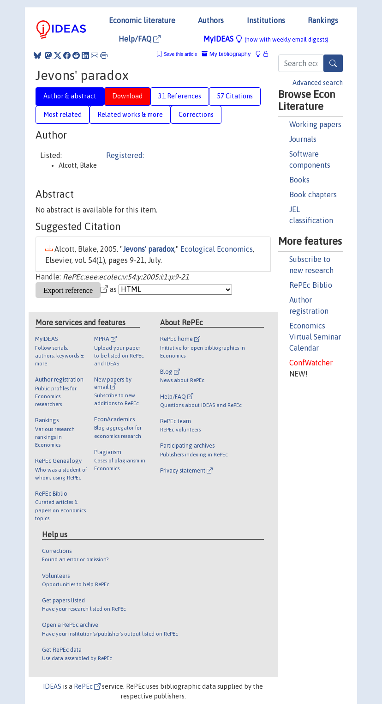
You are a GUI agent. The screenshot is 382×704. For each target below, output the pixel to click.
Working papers (315, 124)
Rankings (323, 20)
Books (299, 180)
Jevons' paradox (148, 249)
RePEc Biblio (310, 285)
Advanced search (317, 82)
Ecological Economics (216, 249)
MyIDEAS (265, 39)
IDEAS (52, 686)
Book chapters (313, 194)
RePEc (87, 686)
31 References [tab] (179, 96)
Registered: (125, 155)
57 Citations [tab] (235, 96)
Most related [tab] (62, 114)
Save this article (180, 54)
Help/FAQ (140, 39)
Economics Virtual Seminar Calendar (315, 337)
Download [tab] (127, 96)
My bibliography (226, 53)
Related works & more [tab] (130, 114)
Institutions (266, 20)
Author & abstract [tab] (69, 96)
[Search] (333, 63)
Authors (211, 20)
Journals (302, 139)
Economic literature (142, 20)
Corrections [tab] (196, 114)
